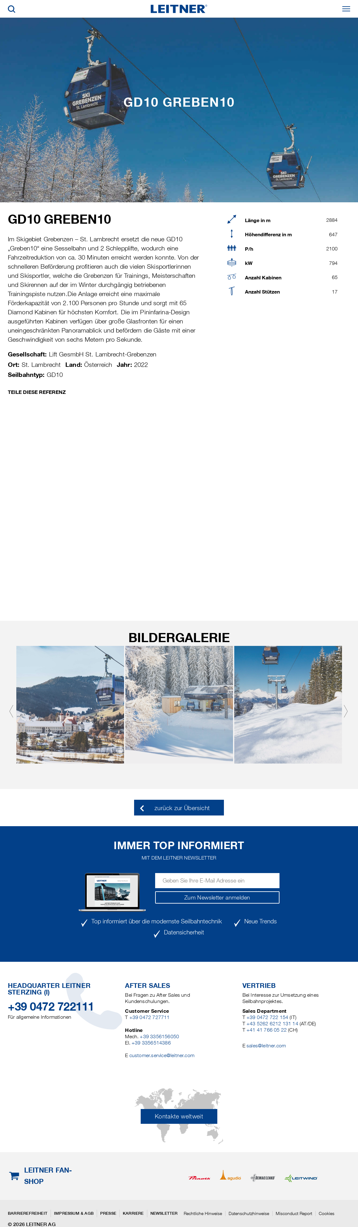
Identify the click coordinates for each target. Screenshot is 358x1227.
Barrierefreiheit (27, 1213)
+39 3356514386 (151, 1043)
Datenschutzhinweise (249, 1213)
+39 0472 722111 (51, 1006)
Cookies (326, 1213)
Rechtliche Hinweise (203, 1213)
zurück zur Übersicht (182, 808)
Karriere (133, 1213)
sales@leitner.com (266, 1046)
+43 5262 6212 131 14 (272, 1024)
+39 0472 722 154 (267, 1017)
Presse (108, 1213)
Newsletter (164, 1213)
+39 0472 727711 (149, 1017)
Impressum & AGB (74, 1213)
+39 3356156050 (159, 1036)
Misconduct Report (294, 1213)
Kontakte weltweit (179, 1116)
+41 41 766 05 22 (267, 1030)
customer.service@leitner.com (161, 1055)
